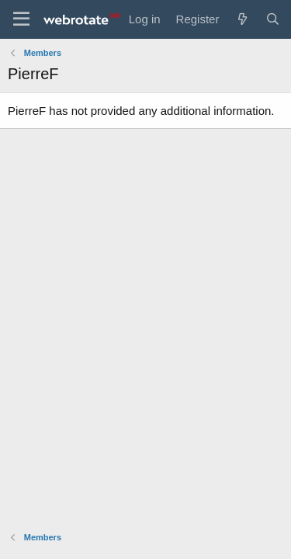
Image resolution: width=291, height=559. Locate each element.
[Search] (273, 19)
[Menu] (21, 19)
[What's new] (242, 19)
